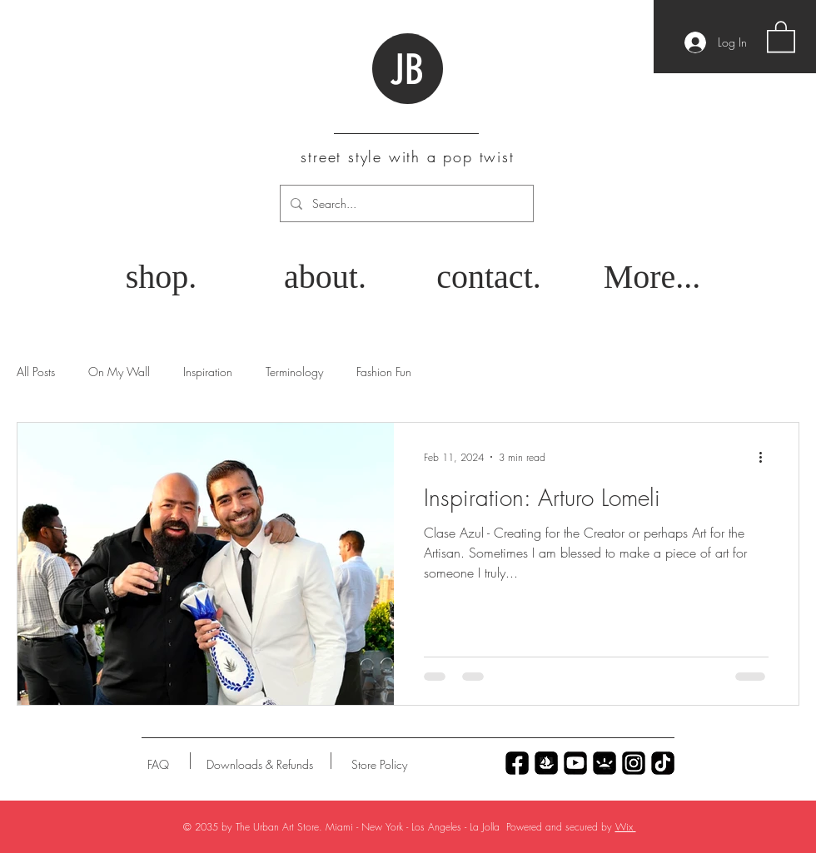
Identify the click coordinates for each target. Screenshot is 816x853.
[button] (781, 35)
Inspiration (207, 371)
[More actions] (766, 457)
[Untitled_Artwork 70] (517, 763)
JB (407, 70)
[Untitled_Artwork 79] (633, 763)
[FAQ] (158, 765)
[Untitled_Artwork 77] (575, 763)
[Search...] (405, 203)
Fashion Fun (383, 371)
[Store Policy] (379, 765)
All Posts (36, 371)
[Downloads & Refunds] (259, 765)
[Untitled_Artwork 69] (662, 763)
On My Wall (119, 371)
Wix (625, 827)
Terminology (294, 371)
